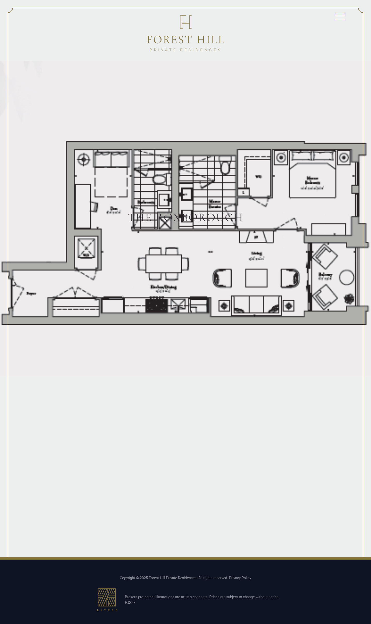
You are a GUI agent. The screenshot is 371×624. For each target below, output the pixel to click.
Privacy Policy (240, 578)
